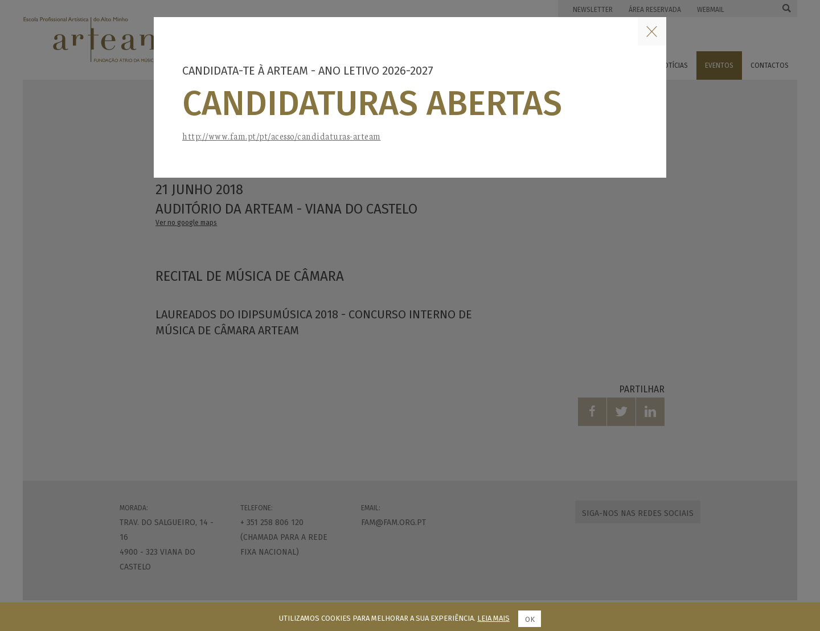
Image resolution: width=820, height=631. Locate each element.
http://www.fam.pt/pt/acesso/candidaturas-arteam (281, 136)
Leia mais (493, 618)
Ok (530, 619)
